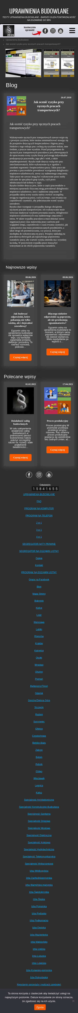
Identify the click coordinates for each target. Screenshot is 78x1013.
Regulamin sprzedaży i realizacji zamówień (39, 984)
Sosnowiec (38, 721)
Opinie (39, 558)
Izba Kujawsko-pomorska (39, 970)
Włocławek (39, 778)
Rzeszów (39, 636)
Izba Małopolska (39, 942)
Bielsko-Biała (39, 743)
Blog (39, 586)
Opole (39, 657)
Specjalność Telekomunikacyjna (39, 856)
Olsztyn (39, 672)
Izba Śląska (39, 899)
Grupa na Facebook (39, 579)
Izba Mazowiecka (39, 934)
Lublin (39, 629)
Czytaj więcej (20, 357)
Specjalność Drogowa (39, 821)
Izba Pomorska (39, 906)
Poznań (39, 679)
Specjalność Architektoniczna (39, 800)
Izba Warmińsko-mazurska (39, 885)
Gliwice (39, 728)
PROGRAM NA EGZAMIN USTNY (39, 572)
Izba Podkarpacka (39, 920)
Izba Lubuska (39, 956)
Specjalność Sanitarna (39, 814)
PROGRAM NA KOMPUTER (39, 508)
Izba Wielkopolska (39, 871)
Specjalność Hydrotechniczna (39, 849)
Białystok (39, 600)
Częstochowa (39, 736)
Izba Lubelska (39, 963)
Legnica (39, 785)
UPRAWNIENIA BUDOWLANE (39, 494)
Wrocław (39, 665)
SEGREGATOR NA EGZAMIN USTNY (39, 551)
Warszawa (39, 622)
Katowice (39, 650)
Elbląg (39, 771)
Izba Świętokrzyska (39, 892)
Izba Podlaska (39, 913)
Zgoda (40, 1007)
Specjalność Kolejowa (39, 842)
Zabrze (39, 750)
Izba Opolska (39, 927)
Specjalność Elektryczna (38, 835)
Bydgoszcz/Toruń (39, 686)
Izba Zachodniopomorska (39, 878)
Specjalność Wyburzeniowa (39, 863)
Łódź (38, 615)
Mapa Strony (38, 594)
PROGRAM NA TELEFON (39, 515)
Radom (39, 714)
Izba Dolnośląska (39, 977)
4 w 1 (39, 537)
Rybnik (39, 764)
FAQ (39, 501)
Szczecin (39, 707)
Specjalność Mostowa (39, 828)
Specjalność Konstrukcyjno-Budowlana (39, 807)
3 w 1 (39, 530)
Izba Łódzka (39, 949)
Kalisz (39, 792)
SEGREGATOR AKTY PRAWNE (39, 544)
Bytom (39, 757)
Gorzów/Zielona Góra (39, 700)
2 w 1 (39, 522)
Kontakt (39, 565)
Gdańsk (39, 693)
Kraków (39, 643)
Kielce (39, 608)
